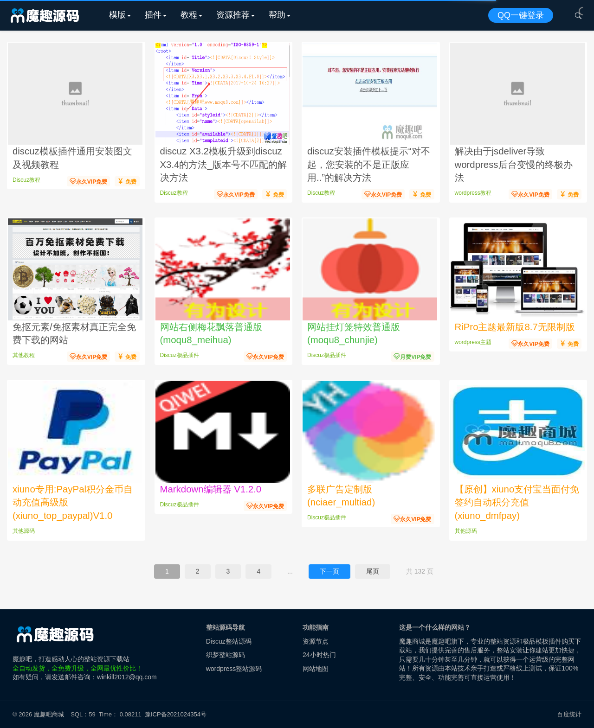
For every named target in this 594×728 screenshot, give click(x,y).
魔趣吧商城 (49, 714)
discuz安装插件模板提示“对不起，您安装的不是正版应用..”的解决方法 (368, 164)
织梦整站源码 (225, 654)
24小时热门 (319, 654)
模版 (117, 14)
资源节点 (316, 641)
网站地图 (316, 668)
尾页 (372, 571)
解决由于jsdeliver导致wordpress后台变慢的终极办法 (514, 164)
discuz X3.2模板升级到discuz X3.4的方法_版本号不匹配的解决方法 (223, 164)
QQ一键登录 (520, 15)
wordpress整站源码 (234, 668)
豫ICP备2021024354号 (177, 714)
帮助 (277, 14)
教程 (189, 14)
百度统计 (569, 714)
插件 (153, 14)
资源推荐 (233, 14)
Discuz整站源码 (229, 641)
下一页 (329, 571)
